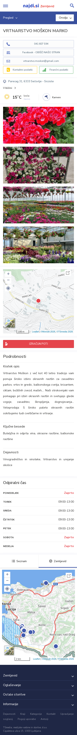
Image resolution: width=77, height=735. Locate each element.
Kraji (22, 714)
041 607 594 (41, 43)
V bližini (7, 88)
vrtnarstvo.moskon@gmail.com (41, 61)
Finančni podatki (58, 69)
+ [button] (8, 274)
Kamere (56, 97)
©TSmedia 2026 (64, 331)
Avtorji (44, 719)
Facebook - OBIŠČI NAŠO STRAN (41, 52)
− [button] (8, 280)
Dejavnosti (9, 714)
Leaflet (35, 331)
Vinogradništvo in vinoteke (21, 459)
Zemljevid (57, 561)
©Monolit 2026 (48, 331)
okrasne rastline (48, 433)
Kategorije (36, 714)
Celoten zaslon (68, 273)
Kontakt (51, 714)
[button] (8, 288)
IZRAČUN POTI (38, 344)
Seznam (19, 561)
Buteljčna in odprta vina (19, 433)
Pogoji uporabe (27, 719)
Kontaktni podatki (23, 69)
